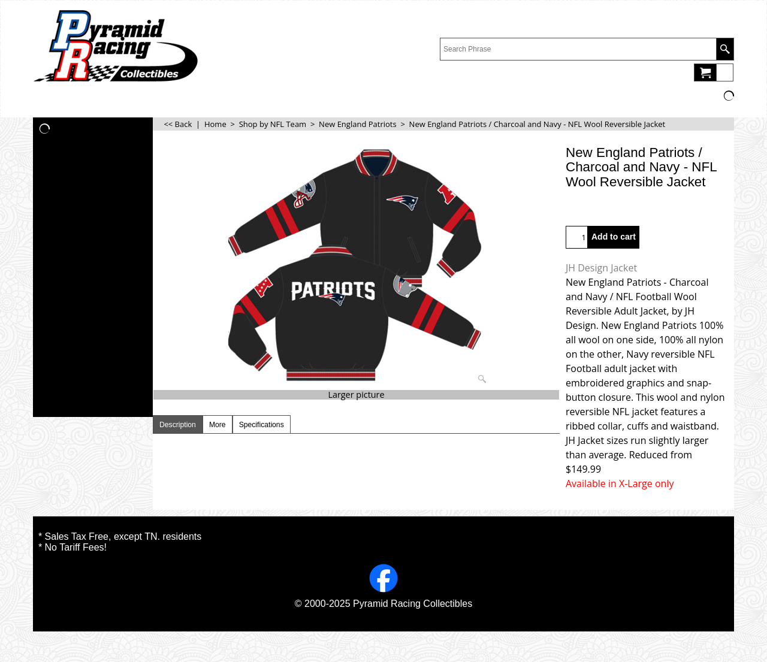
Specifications (261, 425)
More (217, 425)
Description (177, 425)
